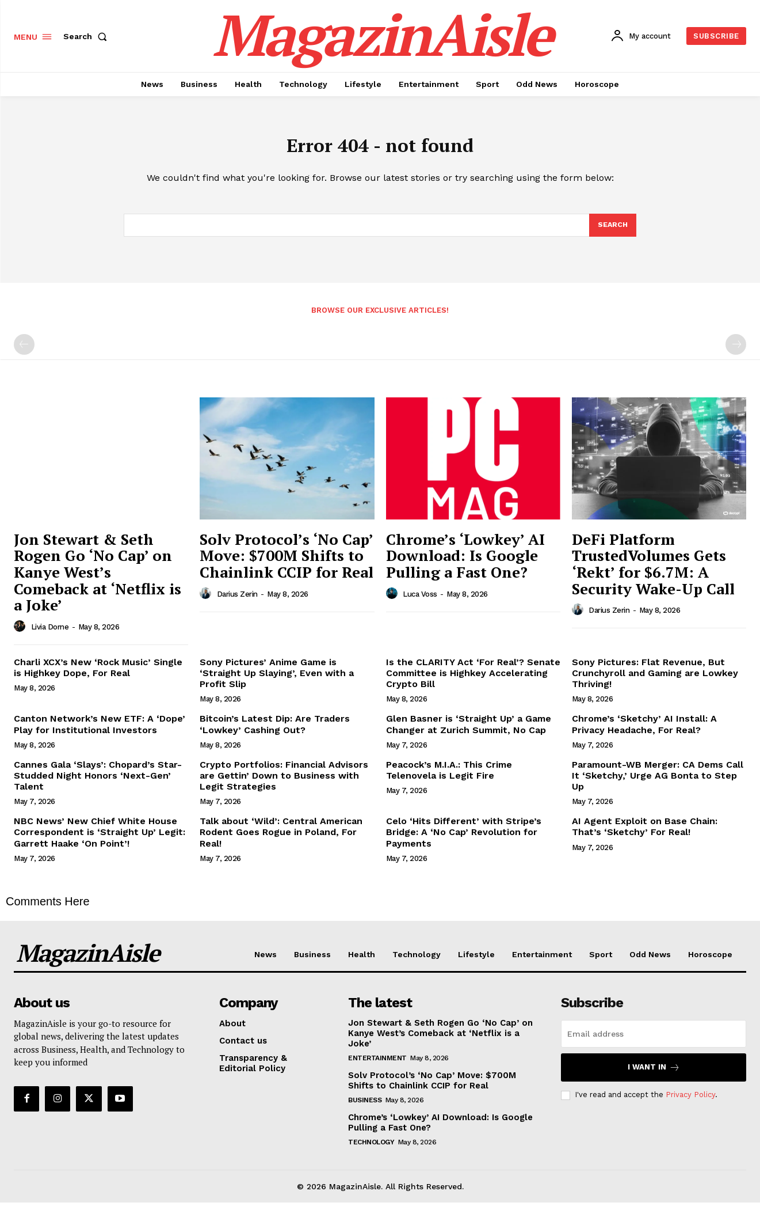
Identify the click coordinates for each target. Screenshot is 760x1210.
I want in (654, 1074)
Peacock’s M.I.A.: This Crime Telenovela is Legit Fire (449, 777)
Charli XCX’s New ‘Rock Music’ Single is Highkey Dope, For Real (98, 675)
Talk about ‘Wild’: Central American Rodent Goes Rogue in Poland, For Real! (281, 839)
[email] (653, 1041)
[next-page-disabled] (735, 352)
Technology (371, 1149)
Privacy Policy (690, 1102)
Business (364, 1107)
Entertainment (377, 1065)
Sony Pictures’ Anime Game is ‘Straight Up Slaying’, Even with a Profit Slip (277, 680)
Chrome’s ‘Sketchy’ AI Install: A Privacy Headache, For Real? (644, 731)
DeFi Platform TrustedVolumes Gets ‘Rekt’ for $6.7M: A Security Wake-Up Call (653, 571)
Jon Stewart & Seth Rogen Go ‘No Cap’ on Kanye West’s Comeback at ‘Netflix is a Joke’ (97, 579)
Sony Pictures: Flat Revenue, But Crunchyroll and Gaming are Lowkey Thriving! (655, 680)
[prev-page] (24, 352)
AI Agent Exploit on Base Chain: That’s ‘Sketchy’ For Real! (644, 834)
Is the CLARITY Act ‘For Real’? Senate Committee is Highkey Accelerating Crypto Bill (473, 680)
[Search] (612, 231)
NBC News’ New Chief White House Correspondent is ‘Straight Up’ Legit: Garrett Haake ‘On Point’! (99, 839)
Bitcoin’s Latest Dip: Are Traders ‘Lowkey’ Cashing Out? (275, 731)
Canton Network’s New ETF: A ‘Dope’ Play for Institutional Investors (99, 731)
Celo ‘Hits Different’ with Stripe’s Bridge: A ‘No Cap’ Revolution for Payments (463, 839)
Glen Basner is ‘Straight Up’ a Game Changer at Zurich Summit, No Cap (468, 731)
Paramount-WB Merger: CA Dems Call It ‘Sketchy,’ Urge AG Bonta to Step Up (657, 783)
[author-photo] (21, 634)
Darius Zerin (237, 601)
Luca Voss (420, 601)
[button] (87, 36)
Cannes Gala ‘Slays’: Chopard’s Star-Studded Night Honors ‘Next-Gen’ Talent (98, 783)
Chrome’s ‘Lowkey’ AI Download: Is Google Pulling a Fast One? (465, 563)
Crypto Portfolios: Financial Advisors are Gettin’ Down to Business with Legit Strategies (284, 783)
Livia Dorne (50, 634)
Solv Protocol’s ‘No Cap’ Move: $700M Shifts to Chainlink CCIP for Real (286, 563)
